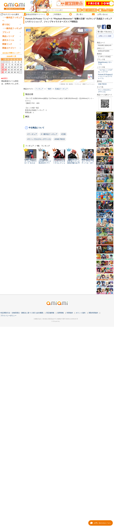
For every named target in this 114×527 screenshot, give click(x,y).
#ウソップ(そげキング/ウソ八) (39, 139)
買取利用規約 (93, 313)
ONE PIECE (102, 84)
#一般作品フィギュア (49, 134)
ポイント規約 (80, 313)
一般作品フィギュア (13, 39)
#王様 (63, 134)
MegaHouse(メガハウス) (105, 63)
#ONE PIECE (59, 139)
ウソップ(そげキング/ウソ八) (104, 91)
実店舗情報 (50, 313)
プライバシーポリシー (8, 316)
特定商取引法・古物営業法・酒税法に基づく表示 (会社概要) (21, 313)
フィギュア (39, 89)
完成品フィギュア (61, 89)
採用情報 (60, 313)
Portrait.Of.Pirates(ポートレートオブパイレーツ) (105, 76)
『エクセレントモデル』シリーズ (105, 71)
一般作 (49, 89)
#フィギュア (32, 134)
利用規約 (70, 313)
